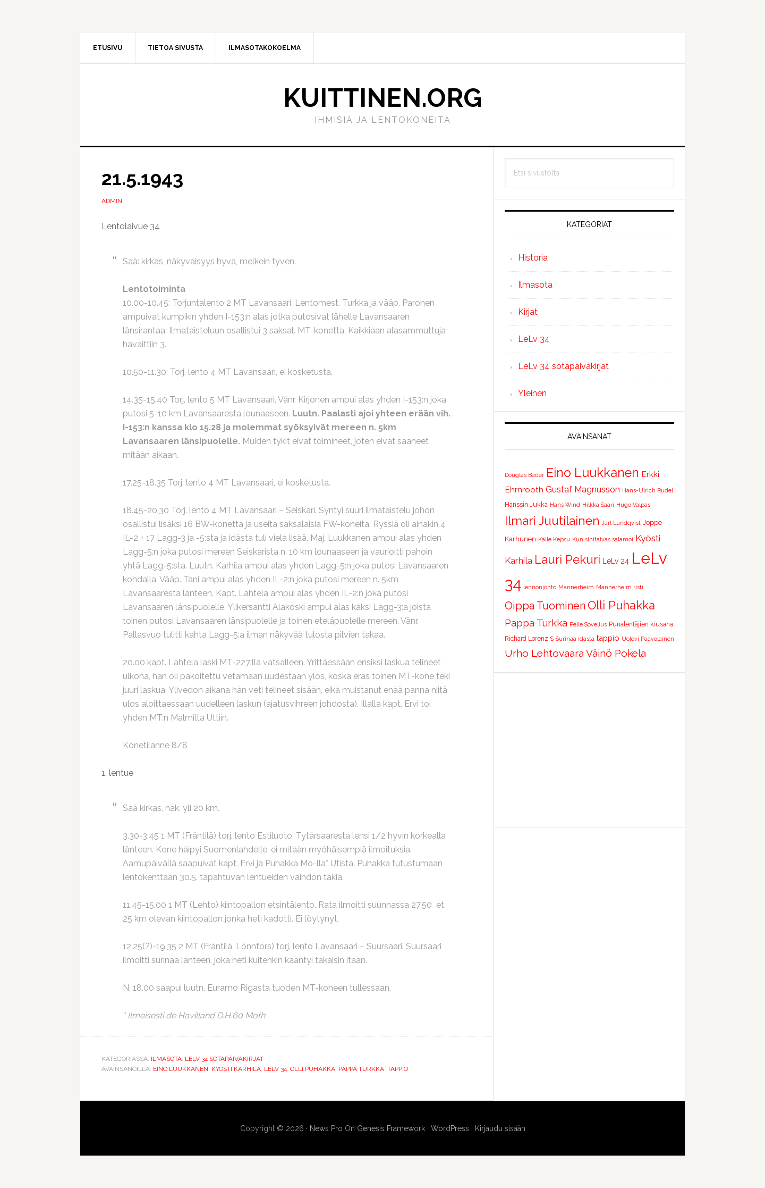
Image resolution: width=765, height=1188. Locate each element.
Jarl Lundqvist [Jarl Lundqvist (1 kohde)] (621, 523)
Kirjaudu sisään (500, 1128)
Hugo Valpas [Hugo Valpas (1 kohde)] (633, 504)
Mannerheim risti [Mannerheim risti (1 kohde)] (619, 587)
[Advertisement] (589, 749)
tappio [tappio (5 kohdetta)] (608, 637)
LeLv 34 (275, 1069)
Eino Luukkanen (180, 1069)
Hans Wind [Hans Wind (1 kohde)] (565, 504)
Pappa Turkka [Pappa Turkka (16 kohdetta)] (536, 623)
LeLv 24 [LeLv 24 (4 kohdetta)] (615, 561)
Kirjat (528, 312)
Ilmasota (166, 1058)
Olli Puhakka (312, 1069)
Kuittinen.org (382, 98)
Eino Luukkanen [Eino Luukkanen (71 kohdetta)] (592, 472)
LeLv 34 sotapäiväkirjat (224, 1058)
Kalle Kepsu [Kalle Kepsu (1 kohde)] (554, 539)
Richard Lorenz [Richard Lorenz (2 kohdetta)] (526, 638)
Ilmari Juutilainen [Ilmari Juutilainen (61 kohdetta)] (552, 521)
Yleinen (532, 393)
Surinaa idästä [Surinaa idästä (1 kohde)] (575, 638)
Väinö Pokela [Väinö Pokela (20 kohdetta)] (616, 653)
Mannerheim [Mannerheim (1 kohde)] (576, 587)
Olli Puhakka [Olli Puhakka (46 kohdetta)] (621, 605)
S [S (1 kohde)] (552, 638)
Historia (533, 258)
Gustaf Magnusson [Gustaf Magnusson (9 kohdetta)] (583, 489)
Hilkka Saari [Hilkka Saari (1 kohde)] (598, 504)
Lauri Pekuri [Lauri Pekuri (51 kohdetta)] (567, 559)
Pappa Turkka (361, 1069)
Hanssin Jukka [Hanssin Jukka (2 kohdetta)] (526, 504)
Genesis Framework (391, 1128)
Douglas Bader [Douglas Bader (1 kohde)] (524, 475)
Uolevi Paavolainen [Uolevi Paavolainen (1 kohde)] (648, 638)
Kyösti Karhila (236, 1069)
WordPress (450, 1128)
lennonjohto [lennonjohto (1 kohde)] (539, 587)
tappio (397, 1069)
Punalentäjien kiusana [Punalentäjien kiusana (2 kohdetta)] (641, 624)
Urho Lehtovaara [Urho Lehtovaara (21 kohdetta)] (544, 653)
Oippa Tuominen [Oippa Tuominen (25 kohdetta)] (545, 605)
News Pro (326, 1128)
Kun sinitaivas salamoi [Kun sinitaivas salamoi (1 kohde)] (602, 539)
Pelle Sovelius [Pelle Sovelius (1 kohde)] (588, 624)
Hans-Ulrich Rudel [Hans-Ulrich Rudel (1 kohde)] (647, 490)
